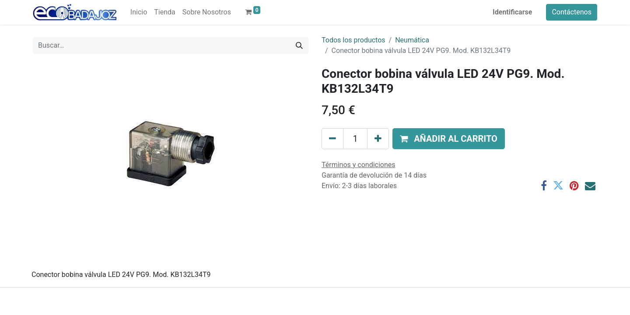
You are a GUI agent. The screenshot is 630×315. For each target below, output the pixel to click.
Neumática (412, 40)
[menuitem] (138, 12)
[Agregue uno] (378, 138)
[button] (448, 138)
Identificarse (512, 12)
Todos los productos (353, 40)
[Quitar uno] (332, 138)
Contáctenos (572, 12)
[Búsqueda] (299, 45)
